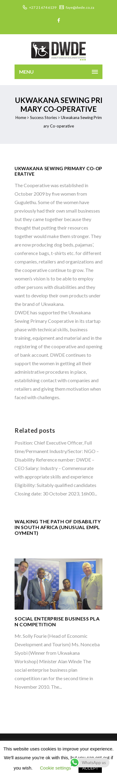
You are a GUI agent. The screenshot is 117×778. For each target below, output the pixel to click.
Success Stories (43, 117)
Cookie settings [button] (55, 767)
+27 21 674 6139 (42, 7)
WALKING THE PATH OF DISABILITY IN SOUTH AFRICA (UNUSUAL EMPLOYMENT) (58, 527)
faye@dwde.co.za (79, 7)
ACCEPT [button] (90, 768)
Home (20, 117)
